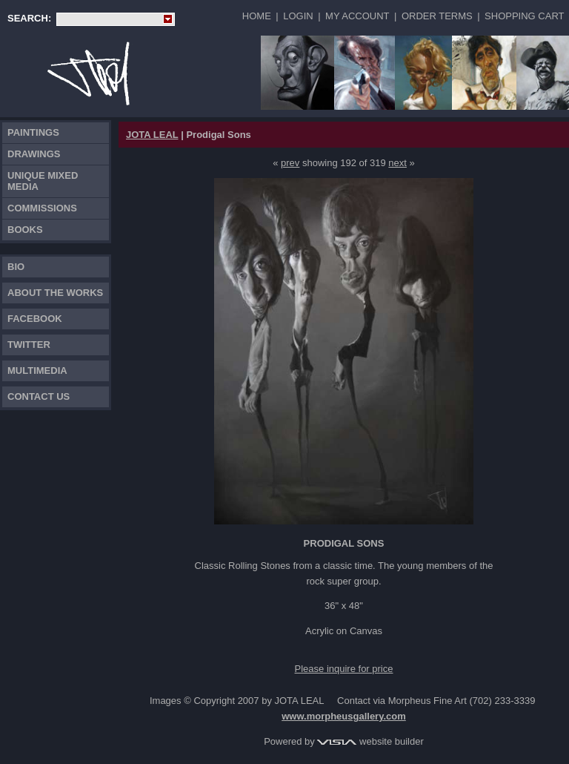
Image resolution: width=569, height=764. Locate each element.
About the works (55, 292)
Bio (15, 266)
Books (25, 229)
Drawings (34, 153)
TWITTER (28, 344)
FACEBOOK (34, 318)
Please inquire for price (344, 668)
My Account (357, 16)
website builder (370, 741)
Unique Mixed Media (42, 181)
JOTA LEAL (152, 134)
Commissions (42, 208)
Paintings (33, 132)
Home (256, 16)
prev (290, 162)
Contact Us (38, 396)
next (397, 162)
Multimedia (37, 370)
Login (298, 16)
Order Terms (437, 16)
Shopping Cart (524, 16)
